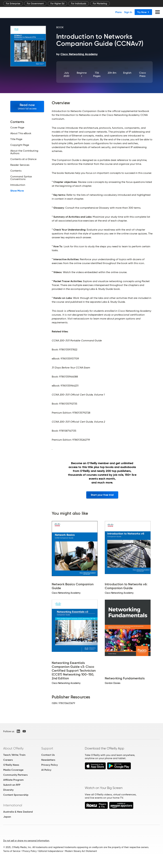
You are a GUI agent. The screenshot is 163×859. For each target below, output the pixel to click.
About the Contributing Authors (24, 152)
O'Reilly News (11, 765)
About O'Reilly (13, 748)
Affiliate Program (13, 780)
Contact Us (48, 755)
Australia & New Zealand (18, 811)
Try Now (143, 12)
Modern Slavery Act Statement (81, 851)
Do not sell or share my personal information (26, 840)
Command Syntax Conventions (21, 177)
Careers (8, 760)
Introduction (17, 185)
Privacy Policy (49, 765)
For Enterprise (13, 3)
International (12, 805)
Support (47, 748)
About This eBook (20, 133)
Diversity (8, 789)
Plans (118, 12)
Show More (17, 190)
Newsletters (48, 760)
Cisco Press (142, 74)
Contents (15, 170)
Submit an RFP (11, 785)
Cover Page (17, 127)
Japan (7, 816)
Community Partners (15, 775)
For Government (35, 3)
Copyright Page (19, 145)
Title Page (16, 139)
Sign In (128, 12)
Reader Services (19, 165)
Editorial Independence (51, 851)
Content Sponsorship (15, 794)
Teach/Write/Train (14, 755)
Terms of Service (11, 851)
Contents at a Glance (23, 159)
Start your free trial (102, 495)
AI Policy (46, 770)
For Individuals (78, 3)
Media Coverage (13, 770)
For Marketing (100, 3)
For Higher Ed (57, 3)
